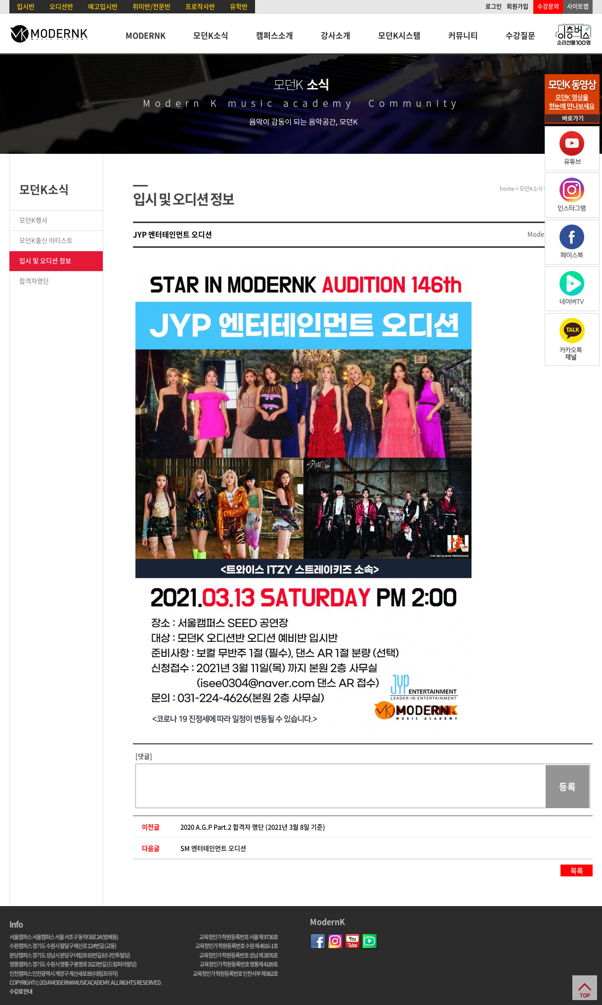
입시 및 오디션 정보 (45, 260)
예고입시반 (103, 6)
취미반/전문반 (151, 6)
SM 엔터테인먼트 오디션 (213, 848)
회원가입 (517, 6)
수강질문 (520, 35)
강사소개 (335, 35)
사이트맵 (578, 6)
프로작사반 (200, 6)
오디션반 (61, 6)
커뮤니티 (463, 35)
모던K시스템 (399, 35)
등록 (567, 786)
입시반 (26, 6)
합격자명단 (34, 280)
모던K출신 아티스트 (46, 240)
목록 (576, 870)
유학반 (239, 6)
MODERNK (146, 35)
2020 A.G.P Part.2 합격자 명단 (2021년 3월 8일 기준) (252, 826)
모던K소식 (210, 35)
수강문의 (548, 6)
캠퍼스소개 (274, 35)
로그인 (493, 6)
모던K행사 (33, 220)
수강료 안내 (20, 991)
